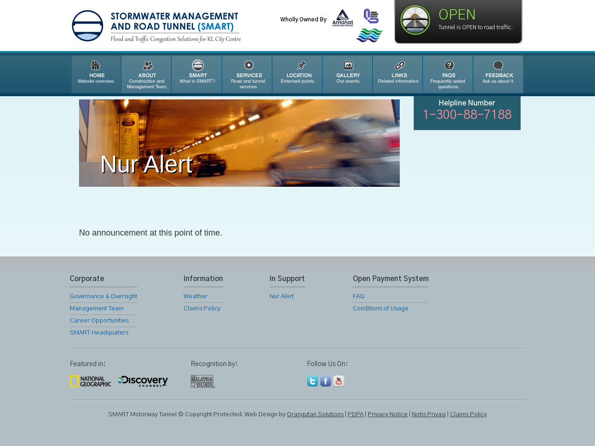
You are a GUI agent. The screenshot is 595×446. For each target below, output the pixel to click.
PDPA (356, 415)
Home (95, 74)
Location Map (296, 74)
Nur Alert (282, 297)
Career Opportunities (99, 321)
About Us (145, 74)
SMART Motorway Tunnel (179, 26)
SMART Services (246, 74)
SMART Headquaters (99, 333)
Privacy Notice (388, 415)
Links (397, 74)
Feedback (498, 74)
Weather (195, 297)
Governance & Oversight (103, 297)
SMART (196, 74)
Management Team (97, 309)
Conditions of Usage (381, 309)
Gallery (347, 74)
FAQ (447, 74)
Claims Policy (202, 309)
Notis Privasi (429, 415)
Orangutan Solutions (315, 415)
